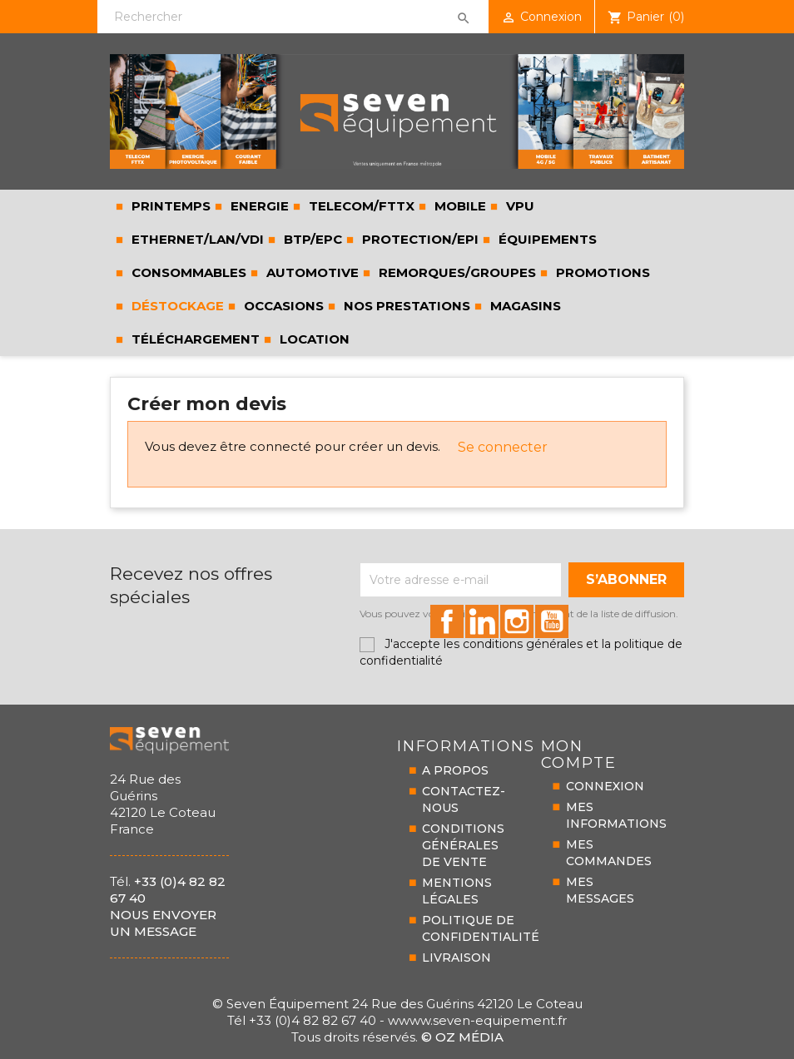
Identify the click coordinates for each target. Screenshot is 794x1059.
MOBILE (458, 206)
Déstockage (176, 306)
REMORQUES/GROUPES (455, 272)
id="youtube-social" (551, 621)
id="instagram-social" (516, 621)
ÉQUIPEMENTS (546, 239)
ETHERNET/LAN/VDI (196, 239)
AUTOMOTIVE (311, 272)
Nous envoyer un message (163, 923)
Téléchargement (194, 339)
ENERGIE (258, 206)
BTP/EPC (311, 239)
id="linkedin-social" (482, 621)
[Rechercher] (292, 16)
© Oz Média (462, 1037)
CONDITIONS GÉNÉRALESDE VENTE (463, 845)
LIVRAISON (456, 957)
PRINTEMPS (169, 206)
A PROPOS (455, 770)
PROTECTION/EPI (419, 239)
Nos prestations (405, 306)
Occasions (282, 306)
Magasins (524, 306)
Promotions (601, 272)
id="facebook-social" (447, 621)
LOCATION (313, 339)
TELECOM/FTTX (359, 206)
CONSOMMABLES (187, 272)
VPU (518, 206)
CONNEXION (605, 786)
